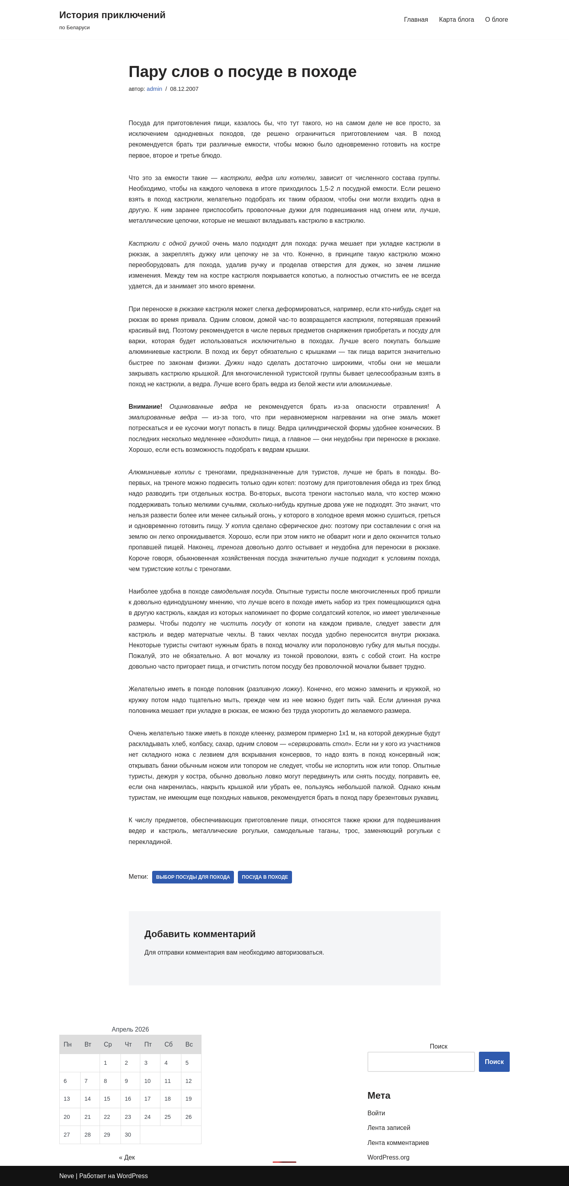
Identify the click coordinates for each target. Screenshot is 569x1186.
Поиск (438, 1046)
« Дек (127, 1157)
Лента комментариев (398, 1142)
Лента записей (388, 1127)
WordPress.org (388, 1157)
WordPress (132, 1176)
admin (154, 89)
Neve (66, 1176)
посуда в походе (265, 877)
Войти (376, 1113)
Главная (416, 19)
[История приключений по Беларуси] (112, 19)
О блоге (496, 19)
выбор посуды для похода (193, 877)
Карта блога (456, 19)
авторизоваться (299, 952)
